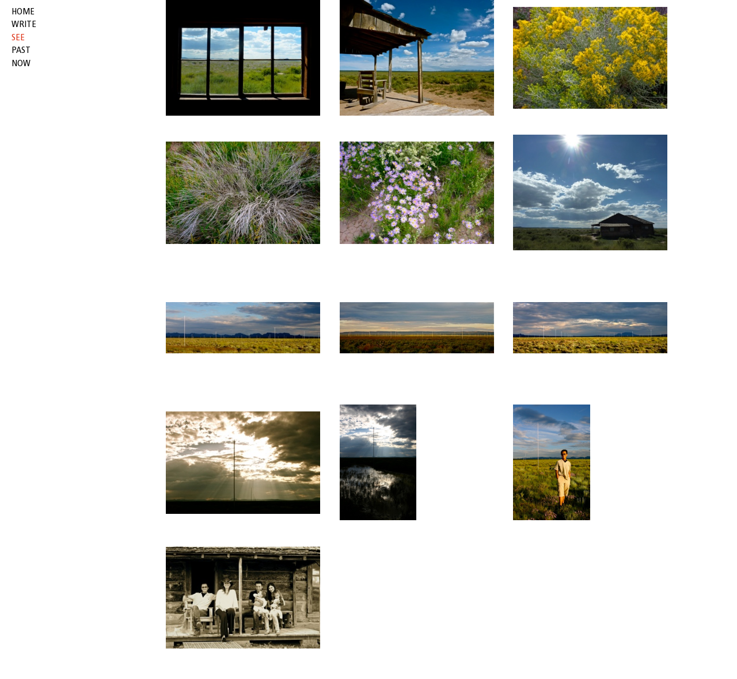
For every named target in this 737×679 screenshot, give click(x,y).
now (21, 63)
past (21, 50)
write (24, 24)
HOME (23, 12)
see (18, 38)
